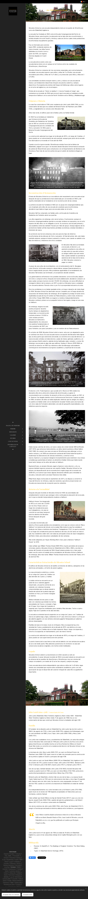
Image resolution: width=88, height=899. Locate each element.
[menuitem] (13, 426)
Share (32, 857)
